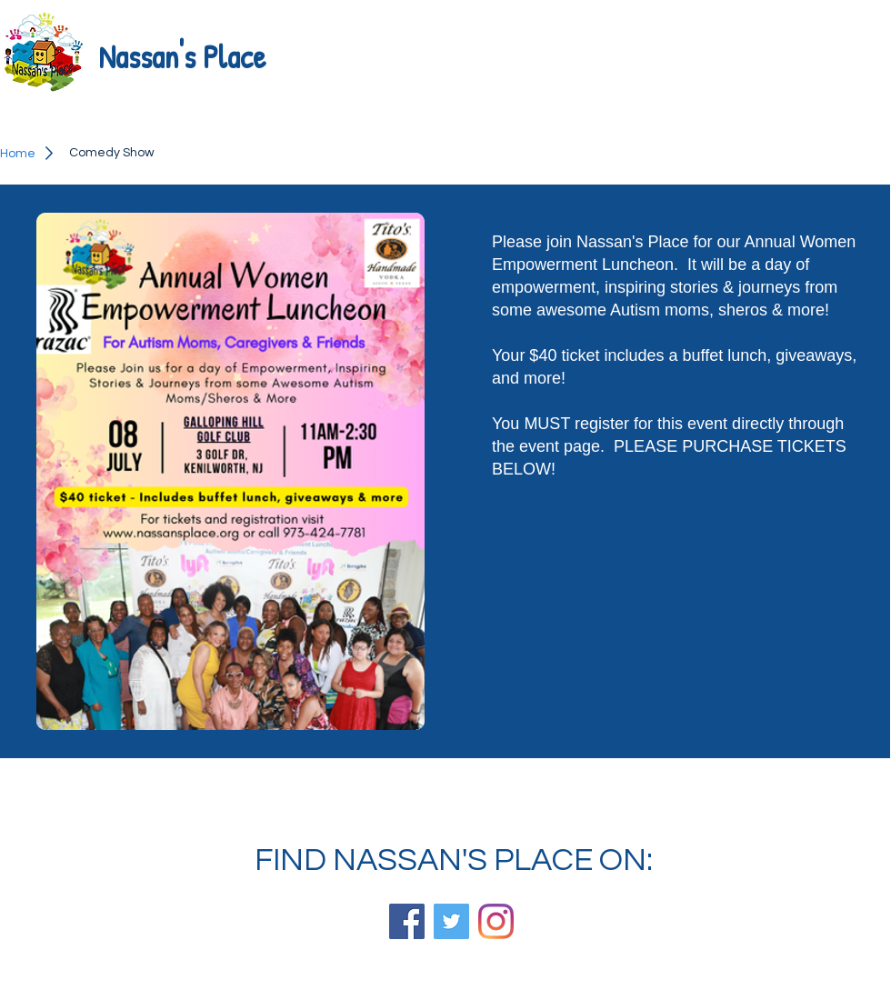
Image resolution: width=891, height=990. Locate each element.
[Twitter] (451, 921)
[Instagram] (496, 921)
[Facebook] (407, 921)
